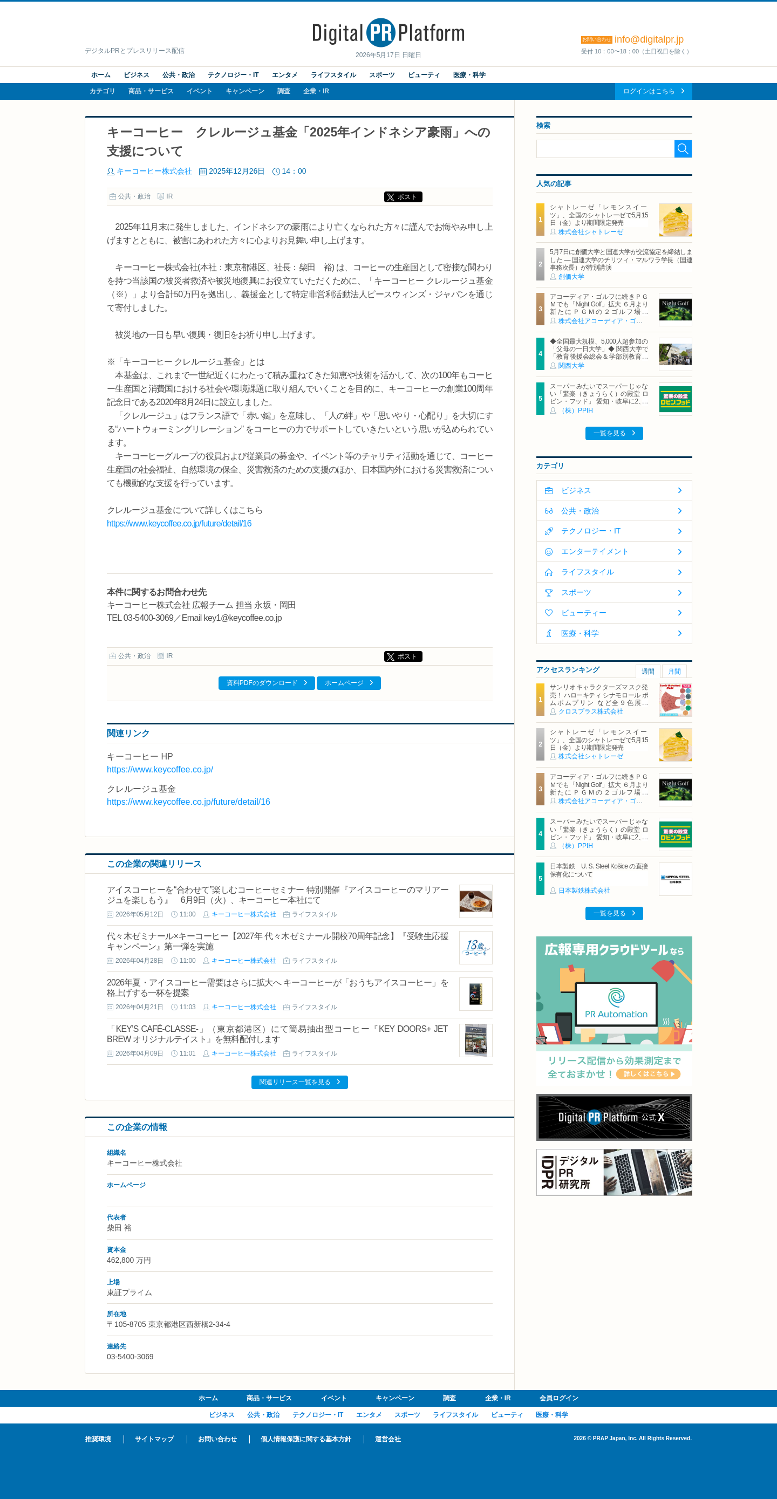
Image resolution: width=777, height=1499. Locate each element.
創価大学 (571, 276)
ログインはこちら (649, 91)
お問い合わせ (217, 1439)
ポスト (407, 197)
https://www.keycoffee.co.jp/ (160, 769)
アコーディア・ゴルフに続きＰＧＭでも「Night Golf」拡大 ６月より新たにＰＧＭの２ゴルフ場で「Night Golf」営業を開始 (599, 308)
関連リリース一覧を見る (295, 1082)
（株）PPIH (575, 410)
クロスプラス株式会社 (590, 711)
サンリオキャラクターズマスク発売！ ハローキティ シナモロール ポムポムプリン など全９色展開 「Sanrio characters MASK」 (599, 698)
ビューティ (424, 75)
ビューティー (583, 612)
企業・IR (316, 91)
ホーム (101, 75)
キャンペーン (245, 91)
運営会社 (388, 1439)
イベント (200, 91)
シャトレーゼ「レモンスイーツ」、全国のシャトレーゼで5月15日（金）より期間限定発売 (599, 215)
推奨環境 (98, 1439)
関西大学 (571, 365)
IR (169, 196)
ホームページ (344, 683)
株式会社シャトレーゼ (590, 232)
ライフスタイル (333, 75)
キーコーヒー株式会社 (154, 171)
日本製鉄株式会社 (584, 890)
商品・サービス (151, 91)
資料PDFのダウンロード (262, 683)
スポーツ (382, 75)
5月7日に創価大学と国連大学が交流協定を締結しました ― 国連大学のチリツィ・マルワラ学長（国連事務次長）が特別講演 (621, 259)
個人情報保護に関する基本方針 (306, 1439)
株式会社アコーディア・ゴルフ (603, 321)
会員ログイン (559, 1398)
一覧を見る (610, 433)
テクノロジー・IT (233, 75)
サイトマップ (154, 1439)
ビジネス (136, 75)
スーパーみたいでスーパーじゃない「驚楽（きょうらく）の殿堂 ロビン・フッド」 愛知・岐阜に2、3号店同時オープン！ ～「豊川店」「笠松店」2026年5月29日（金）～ (599, 401)
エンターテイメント (595, 551)
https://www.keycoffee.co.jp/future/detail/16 (179, 523)
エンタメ (285, 75)
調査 (283, 91)
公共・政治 (178, 75)
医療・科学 (469, 75)
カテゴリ (102, 91)
